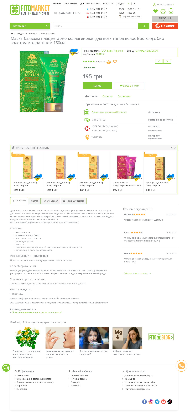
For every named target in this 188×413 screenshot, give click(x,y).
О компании (23, 375)
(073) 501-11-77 (97, 12)
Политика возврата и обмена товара (35, 382)
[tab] (91, 96)
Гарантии (22, 385)
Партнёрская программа (137, 389)
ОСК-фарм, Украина (112, 50)
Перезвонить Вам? (131, 16)
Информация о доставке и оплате (34, 378)
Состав (34, 200)
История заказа (79, 378)
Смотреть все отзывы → (137, 273)
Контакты (22, 389)
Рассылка (75, 385)
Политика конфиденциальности (141, 385)
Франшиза (130, 378)
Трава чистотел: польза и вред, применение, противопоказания (26, 354)
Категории (31, 26)
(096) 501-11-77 (97, 9)
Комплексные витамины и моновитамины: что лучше (60, 354)
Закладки (75, 382)
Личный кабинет (79, 375)
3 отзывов (100, 61)
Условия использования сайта (140, 382)
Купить (97, 85)
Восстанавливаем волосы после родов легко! (37, 312)
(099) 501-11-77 (97, 16)
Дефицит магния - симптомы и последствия (126, 352)
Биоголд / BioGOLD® (147, 50)
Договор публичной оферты (139, 375)
